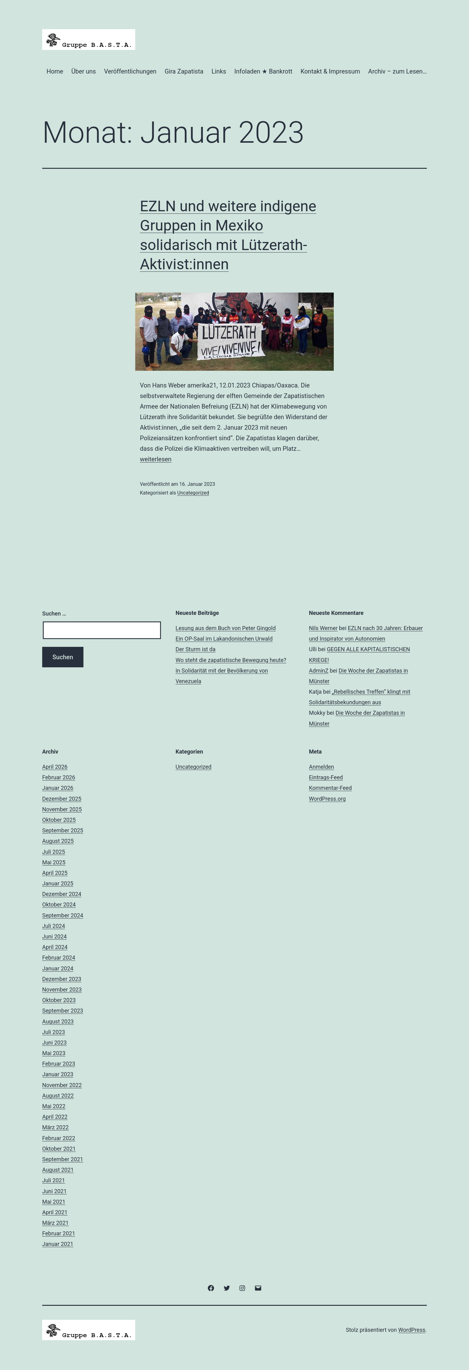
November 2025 (62, 809)
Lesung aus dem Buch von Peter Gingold (226, 628)
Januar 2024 (57, 968)
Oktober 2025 (59, 820)
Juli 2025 (53, 851)
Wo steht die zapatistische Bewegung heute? (231, 660)
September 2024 (62, 915)
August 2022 (58, 1095)
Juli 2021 (53, 1180)
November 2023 (62, 989)
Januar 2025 (57, 883)
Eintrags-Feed (326, 777)
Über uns (83, 71)
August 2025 (58, 841)
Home (55, 71)
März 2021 (55, 1223)
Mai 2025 (53, 862)
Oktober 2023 (59, 1000)
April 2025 (55, 873)
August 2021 (58, 1169)
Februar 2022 (58, 1138)
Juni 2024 (54, 936)
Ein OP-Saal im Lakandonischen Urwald (224, 638)
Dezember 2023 (61, 979)
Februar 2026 (58, 777)
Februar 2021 (58, 1233)
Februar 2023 (58, 1063)
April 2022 (55, 1116)
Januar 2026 (57, 788)
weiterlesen (156, 459)
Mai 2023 (53, 1053)
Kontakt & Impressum (330, 71)
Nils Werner (323, 628)
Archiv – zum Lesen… (397, 71)
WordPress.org (327, 798)
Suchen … (54, 613)
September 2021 (62, 1159)
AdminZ (318, 670)
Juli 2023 (53, 1032)
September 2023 (62, 1010)
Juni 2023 (54, 1042)
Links (219, 71)
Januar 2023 (57, 1074)
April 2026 (55, 766)
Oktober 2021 (59, 1148)
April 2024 (55, 947)
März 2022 (55, 1127)
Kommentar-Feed (330, 788)
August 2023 (58, 1021)
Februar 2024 (58, 957)
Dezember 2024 (61, 894)
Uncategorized (193, 493)
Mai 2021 (53, 1201)
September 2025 (62, 830)
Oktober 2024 (59, 904)
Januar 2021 (57, 1244)
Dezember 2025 (61, 798)
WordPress (411, 1330)
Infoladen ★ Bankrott (263, 71)
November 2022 (62, 1085)
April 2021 (55, 1212)
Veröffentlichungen (130, 71)
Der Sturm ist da (196, 649)
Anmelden (321, 766)
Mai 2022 (53, 1106)
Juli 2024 (53, 926)
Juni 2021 (54, 1191)
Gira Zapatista (184, 71)
